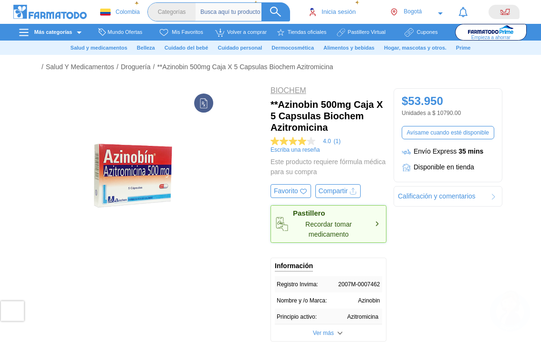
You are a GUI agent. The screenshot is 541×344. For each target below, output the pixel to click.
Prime (463, 48)
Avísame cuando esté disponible (447, 132)
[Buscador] (245, 12)
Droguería (135, 67)
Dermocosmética (292, 48)
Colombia (120, 12)
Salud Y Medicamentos (80, 67)
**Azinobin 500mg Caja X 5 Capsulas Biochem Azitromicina (245, 67)
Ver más (323, 333)
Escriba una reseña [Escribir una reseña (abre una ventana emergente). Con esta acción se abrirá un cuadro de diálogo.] (295, 150)
